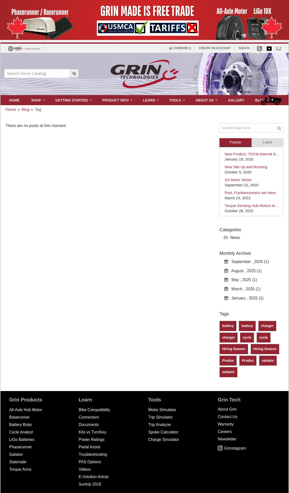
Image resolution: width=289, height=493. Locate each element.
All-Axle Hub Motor (25, 410)
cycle (247, 337)
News (232, 237)
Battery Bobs (20, 425)
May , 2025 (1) (240, 280)
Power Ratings (92, 439)
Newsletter (227, 439)
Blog (25, 109)
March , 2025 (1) (242, 289)
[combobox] (41, 73)
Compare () (179, 48)
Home (10, 109)
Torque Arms (20, 469)
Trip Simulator (160, 417)
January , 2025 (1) (243, 298)
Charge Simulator (163, 439)
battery (228, 326)
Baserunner (19, 417)
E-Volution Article (94, 477)
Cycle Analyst (21, 432)
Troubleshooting (93, 454)
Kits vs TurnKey (92, 432)
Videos (85, 469)
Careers (225, 431)
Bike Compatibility (94, 410)
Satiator (16, 454)
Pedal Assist (89, 447)
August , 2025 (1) (243, 271)
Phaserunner (20, 447)
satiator (268, 360)
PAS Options (90, 462)
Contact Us (227, 417)
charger (267, 326)
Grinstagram (232, 448)
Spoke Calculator (163, 432)
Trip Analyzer (159, 425)
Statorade (17, 462)
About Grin (227, 409)
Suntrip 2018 (90, 484)
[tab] (235, 141)
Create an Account (215, 48)
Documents (89, 425)
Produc (228, 360)
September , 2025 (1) (246, 262)
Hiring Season (233, 349)
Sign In (244, 48)
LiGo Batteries (21, 439)
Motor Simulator (162, 410)
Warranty (226, 424)
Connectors (89, 417)
